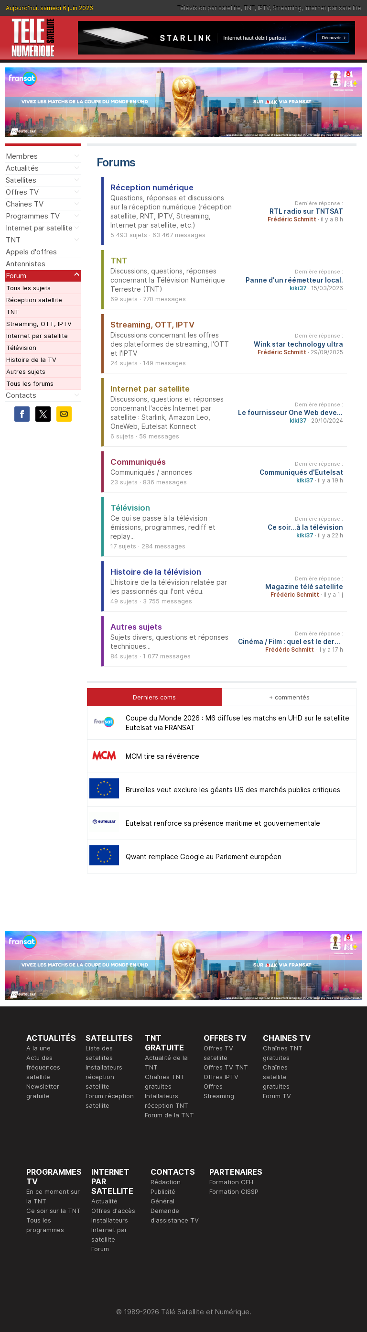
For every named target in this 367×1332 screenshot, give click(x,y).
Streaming (287, 7)
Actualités (22, 168)
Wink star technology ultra (298, 344)
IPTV (264, 7)
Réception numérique (152, 187)
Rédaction (166, 1182)
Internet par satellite (332, 7)
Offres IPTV (221, 1077)
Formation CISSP (234, 1191)
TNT (249, 7)
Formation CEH (231, 1182)
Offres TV (22, 192)
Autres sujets (25, 371)
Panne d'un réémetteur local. (294, 280)
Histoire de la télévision (155, 572)
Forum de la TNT (169, 1115)
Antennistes (25, 263)
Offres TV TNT (226, 1067)
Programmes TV (33, 215)
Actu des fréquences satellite (43, 1067)
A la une (38, 1048)
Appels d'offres (31, 251)
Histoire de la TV (31, 359)
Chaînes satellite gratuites (276, 1076)
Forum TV (277, 1096)
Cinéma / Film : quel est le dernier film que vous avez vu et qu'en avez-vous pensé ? (290, 641)
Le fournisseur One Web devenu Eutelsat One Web (290, 412)
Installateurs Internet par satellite (109, 1229)
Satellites (21, 180)
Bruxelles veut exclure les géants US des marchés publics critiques (233, 790)
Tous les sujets (28, 288)
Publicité (163, 1191)
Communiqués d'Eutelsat (301, 472)
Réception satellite (34, 300)
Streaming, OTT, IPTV (39, 324)
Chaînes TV (24, 203)
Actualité (104, 1201)
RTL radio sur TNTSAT (306, 211)
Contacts (21, 395)
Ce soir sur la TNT (53, 1210)
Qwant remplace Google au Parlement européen (203, 856)
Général (162, 1201)
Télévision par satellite (209, 7)
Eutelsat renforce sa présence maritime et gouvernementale (223, 823)
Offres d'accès (113, 1210)
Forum (16, 275)
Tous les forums (30, 383)
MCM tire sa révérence (162, 756)
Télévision (21, 347)
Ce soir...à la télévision (305, 527)
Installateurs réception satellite (104, 1076)
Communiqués (138, 462)
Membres (22, 156)
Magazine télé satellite (304, 586)
